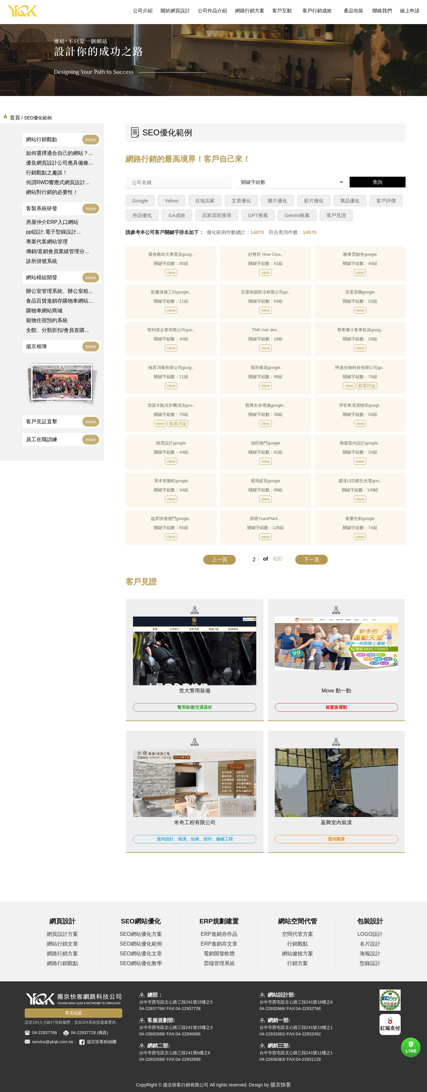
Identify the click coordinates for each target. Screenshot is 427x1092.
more (91, 139)
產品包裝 (353, 10)
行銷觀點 (297, 944)
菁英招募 (73, 1013)
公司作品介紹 (212, 10)
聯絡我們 (382, 10)
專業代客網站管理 (47, 241)
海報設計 (370, 953)
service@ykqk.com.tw (52, 1041)
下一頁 (311, 559)
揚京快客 (280, 1084)
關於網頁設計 (175, 10)
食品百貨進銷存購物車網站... (59, 301)
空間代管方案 (297, 934)
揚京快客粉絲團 (101, 1041)
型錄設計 (370, 963)
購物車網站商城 (44, 310)
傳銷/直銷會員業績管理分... (57, 251)
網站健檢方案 (297, 953)
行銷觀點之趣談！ (47, 172)
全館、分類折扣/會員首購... (57, 330)
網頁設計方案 (62, 934)
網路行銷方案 (249, 10)
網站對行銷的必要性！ (52, 192)
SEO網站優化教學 (141, 963)
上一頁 (219, 559)
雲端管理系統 (219, 963)
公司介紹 (143, 10)
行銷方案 (297, 963)
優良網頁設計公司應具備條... (59, 163)
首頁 (15, 117)
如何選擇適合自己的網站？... (59, 153)
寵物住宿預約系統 (47, 320)
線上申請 (410, 10)
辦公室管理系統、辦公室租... (59, 291)
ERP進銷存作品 (219, 934)
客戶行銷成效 (317, 10)
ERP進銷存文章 (219, 944)
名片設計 (370, 944)
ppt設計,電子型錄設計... (53, 232)
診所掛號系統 (41, 261)
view (171, 272)
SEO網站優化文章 (141, 953)
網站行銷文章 (62, 944)
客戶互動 (282, 10)
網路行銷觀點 (62, 963)
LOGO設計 (370, 934)
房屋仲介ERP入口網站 (52, 222)
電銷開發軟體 (219, 953)
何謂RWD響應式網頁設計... (57, 182)
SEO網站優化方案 (141, 934)
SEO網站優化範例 (141, 944)
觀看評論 (366, 385)
